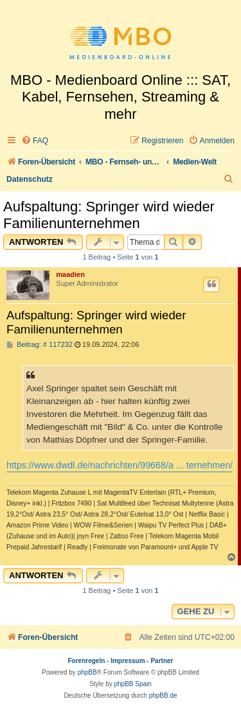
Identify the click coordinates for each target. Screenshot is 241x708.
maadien (70, 274)
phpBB (87, 672)
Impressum (128, 660)
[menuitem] (34, 141)
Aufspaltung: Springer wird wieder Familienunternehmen (109, 215)
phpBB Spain (132, 683)
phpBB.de (163, 695)
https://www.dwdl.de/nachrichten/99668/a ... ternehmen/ (119, 465)
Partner (161, 660)
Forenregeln (86, 660)
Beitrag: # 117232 (39, 345)
